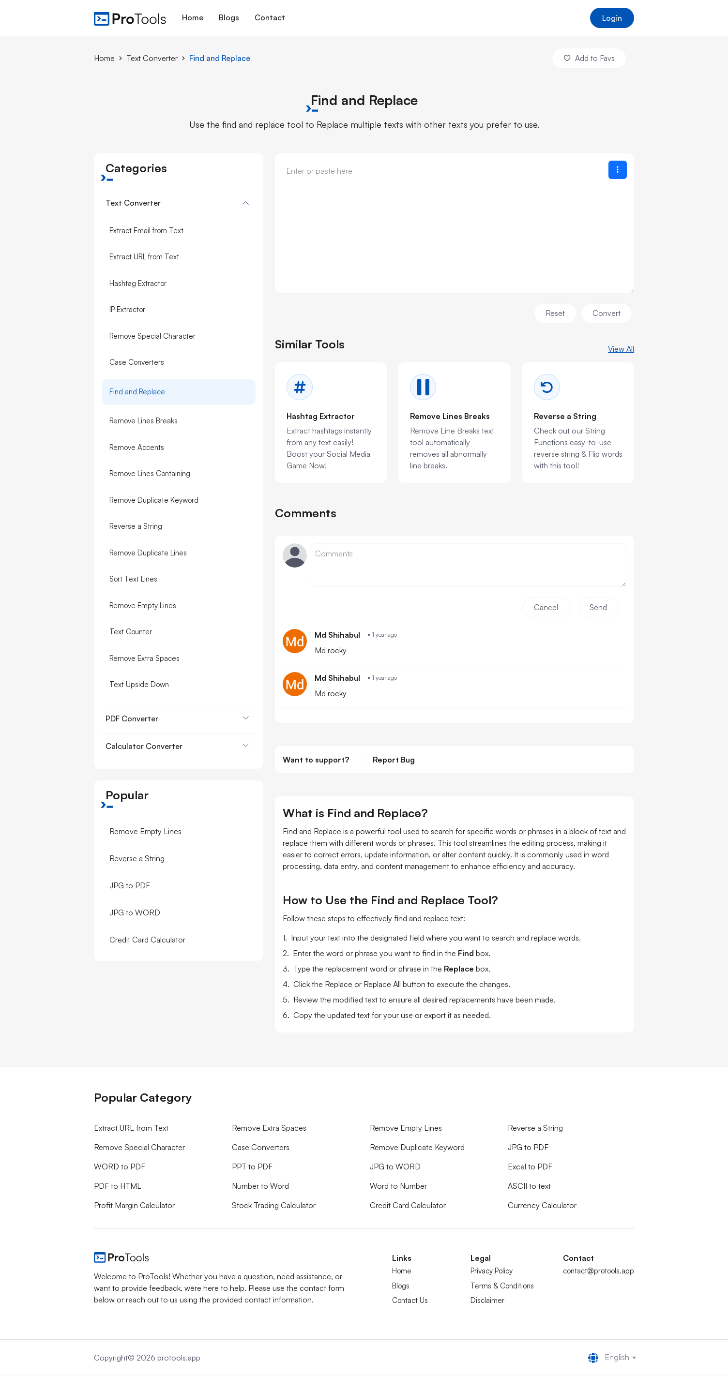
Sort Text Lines (133, 578)
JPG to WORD (134, 912)
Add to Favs (588, 58)
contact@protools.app (598, 1271)
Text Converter (152, 58)
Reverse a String (135, 525)
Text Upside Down (139, 683)
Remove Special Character (152, 335)
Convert (606, 313)
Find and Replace (219, 58)
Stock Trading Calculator (274, 1206)
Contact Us (410, 1301)
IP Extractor (127, 309)
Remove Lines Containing (149, 473)
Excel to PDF (530, 1167)
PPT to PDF (252, 1167)
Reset (554, 313)
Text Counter (130, 631)
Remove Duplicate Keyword (153, 499)
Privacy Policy (491, 1271)
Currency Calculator (542, 1206)
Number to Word (260, 1187)
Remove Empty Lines (142, 605)
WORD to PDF (119, 1167)
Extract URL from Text (144, 256)
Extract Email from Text (146, 230)
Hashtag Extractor (138, 282)
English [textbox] (617, 1357)
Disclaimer (487, 1301)
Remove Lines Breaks (143, 420)
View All (621, 349)
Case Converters (136, 361)
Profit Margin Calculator (134, 1206)
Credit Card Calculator (147, 939)
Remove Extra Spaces (144, 657)
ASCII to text (529, 1187)
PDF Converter (132, 718)
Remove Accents (136, 446)
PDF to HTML (117, 1187)
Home (192, 17)
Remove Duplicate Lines (148, 552)
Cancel (544, 608)
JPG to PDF (129, 885)
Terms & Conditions (502, 1286)
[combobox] (616, 1358)
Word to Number (398, 1187)
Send (598, 608)
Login (612, 18)
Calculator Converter (144, 745)
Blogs (229, 17)
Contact (270, 17)
